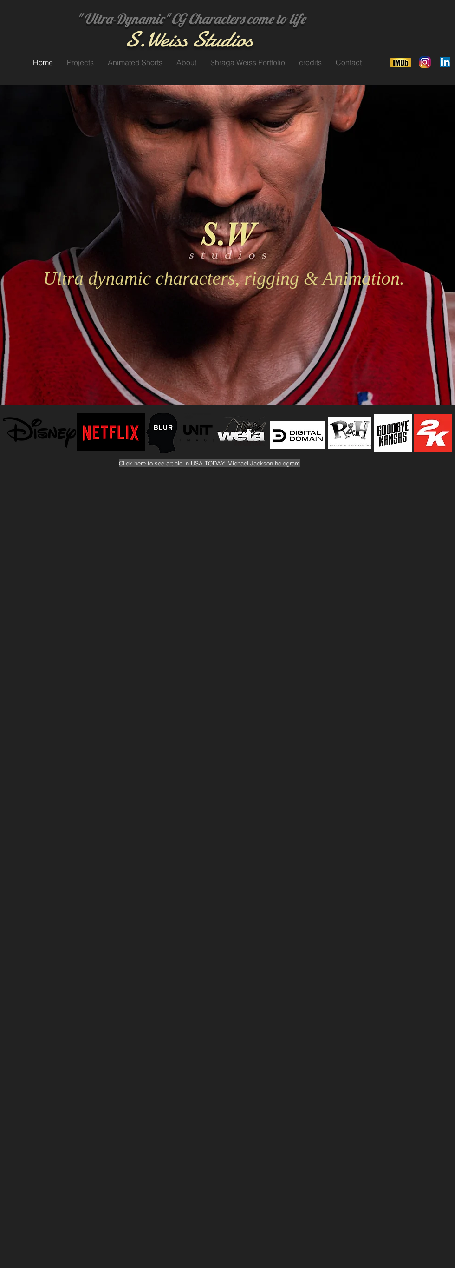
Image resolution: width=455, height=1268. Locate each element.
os (244, 39)
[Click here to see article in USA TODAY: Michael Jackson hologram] (209, 463)
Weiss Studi (190, 39)
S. (134, 39)
